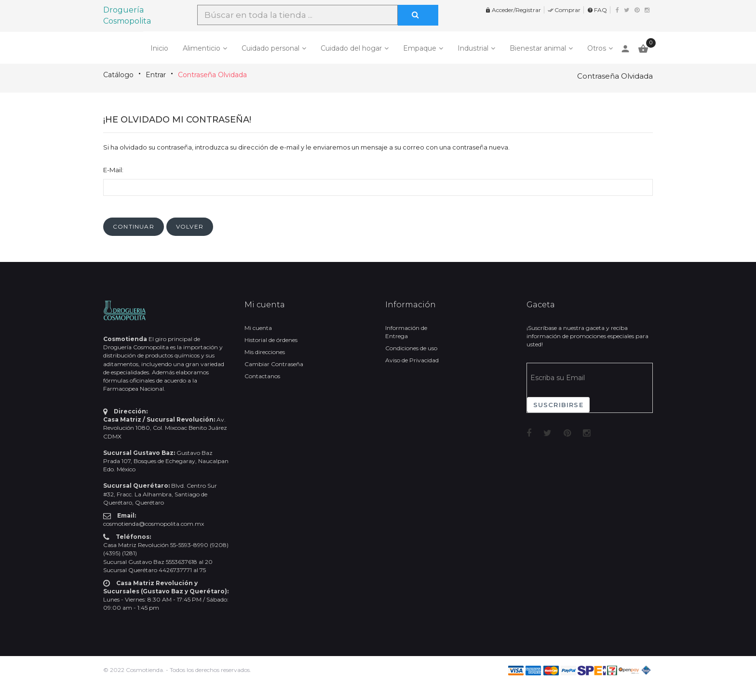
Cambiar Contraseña (273, 364)
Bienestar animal (538, 48)
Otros (596, 48)
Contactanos (262, 376)
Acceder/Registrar (513, 10)
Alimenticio (201, 48)
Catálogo (118, 74)
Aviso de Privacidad (412, 360)
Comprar (564, 10)
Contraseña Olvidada (212, 74)
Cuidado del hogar (351, 48)
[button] (133, 226)
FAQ (597, 10)
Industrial (473, 48)
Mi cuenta (258, 327)
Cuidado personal (270, 48)
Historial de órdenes (270, 339)
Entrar (156, 74)
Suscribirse (558, 405)
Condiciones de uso (411, 348)
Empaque (419, 48)
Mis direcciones (264, 352)
